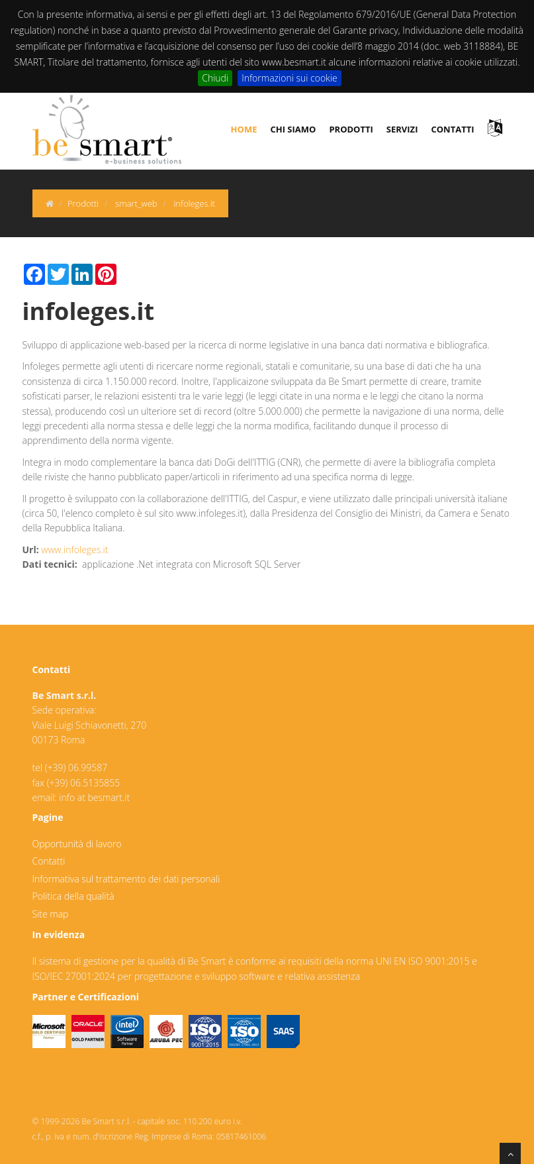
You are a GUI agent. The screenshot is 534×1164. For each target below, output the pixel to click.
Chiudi (215, 78)
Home (244, 129)
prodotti (351, 129)
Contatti (49, 861)
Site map (50, 914)
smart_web (136, 203)
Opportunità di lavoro (77, 843)
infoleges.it (194, 203)
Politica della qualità (73, 896)
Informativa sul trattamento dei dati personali (126, 879)
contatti (452, 129)
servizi (402, 129)
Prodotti (83, 203)
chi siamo (293, 129)
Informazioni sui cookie (289, 78)
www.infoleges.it (74, 549)
